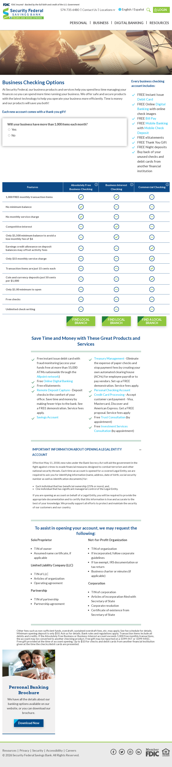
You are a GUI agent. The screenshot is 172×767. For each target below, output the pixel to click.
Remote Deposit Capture (53, 390)
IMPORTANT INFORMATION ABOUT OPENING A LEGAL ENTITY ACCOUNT (77, 452)
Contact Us (89, 10)
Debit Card (145, 99)
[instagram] (130, 752)
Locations (107, 10)
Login (162, 10)
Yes (14, 129)
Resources (159, 23)
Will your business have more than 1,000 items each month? (47, 124)
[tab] (86, 452)
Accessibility (54, 750)
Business (101, 23)
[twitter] (122, 752)
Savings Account (47, 417)
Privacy (24, 750)
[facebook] (113, 752)
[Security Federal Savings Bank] (23, 13)
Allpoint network (48, 376)
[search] (148, 10)
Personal (78, 23)
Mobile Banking (156, 123)
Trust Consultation (113, 417)
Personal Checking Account (112, 390)
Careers (71, 750)
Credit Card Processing (109, 394)
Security (37, 750)
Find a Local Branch (152, 321)
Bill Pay (150, 118)
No (13, 135)
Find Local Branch (81, 321)
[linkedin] (139, 752)
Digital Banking (129, 23)
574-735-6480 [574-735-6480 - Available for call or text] (70, 10)
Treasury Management (109, 358)
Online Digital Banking (58, 381)
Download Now (28, 723)
